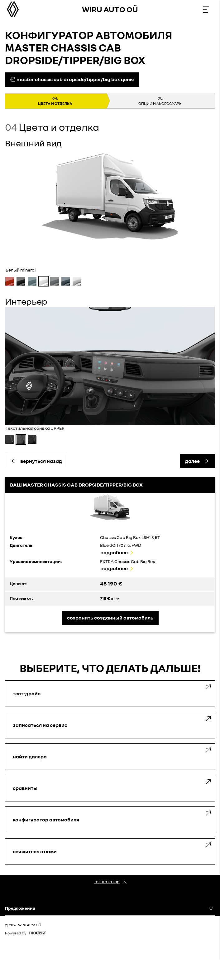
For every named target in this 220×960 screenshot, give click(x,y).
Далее (192, 461)
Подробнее (114, 552)
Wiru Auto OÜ (110, 9)
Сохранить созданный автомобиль (110, 618)
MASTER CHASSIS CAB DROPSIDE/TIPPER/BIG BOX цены (72, 79)
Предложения (20, 908)
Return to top (107, 881)
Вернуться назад (41, 461)
